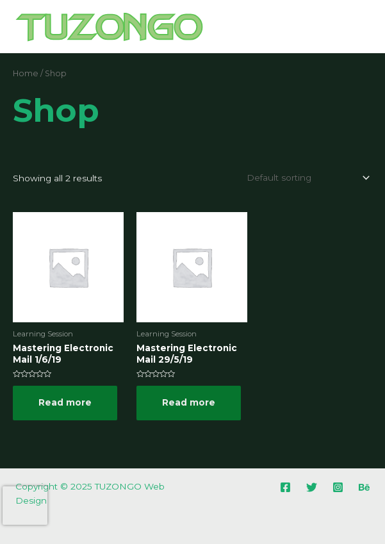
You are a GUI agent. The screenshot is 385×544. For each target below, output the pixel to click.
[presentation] (25, 505)
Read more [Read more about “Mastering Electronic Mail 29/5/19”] (188, 402)
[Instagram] (337, 487)
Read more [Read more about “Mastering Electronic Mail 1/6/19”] (65, 402)
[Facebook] (285, 487)
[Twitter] (311, 487)
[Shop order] (306, 177)
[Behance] (364, 487)
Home (25, 73)
